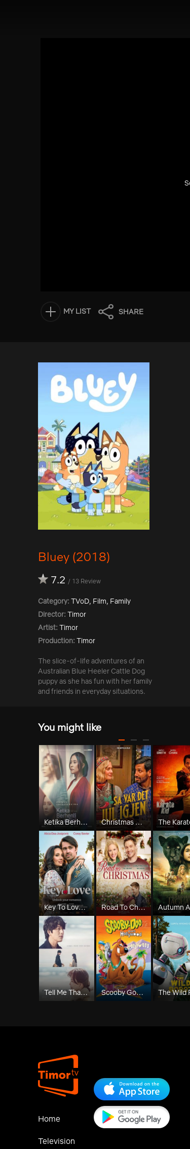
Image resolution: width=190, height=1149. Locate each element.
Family (120, 601)
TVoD (80, 601)
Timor (68, 627)
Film (99, 601)
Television (56, 1141)
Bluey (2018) (74, 556)
